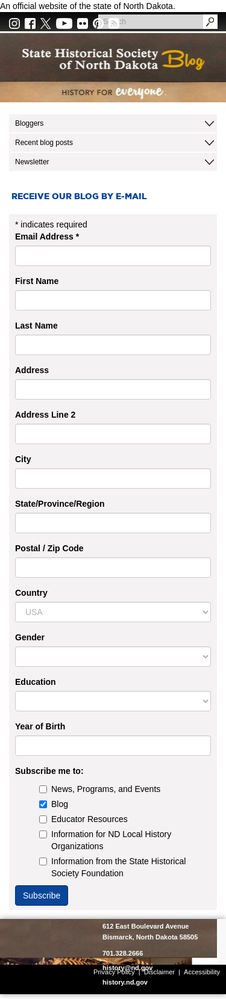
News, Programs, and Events (99, 789)
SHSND (50, 942)
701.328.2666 (122, 953)
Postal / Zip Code (49, 548)
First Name (36, 281)
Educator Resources (83, 819)
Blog (53, 804)
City (23, 459)
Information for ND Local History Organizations (105, 840)
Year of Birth (40, 726)
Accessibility (202, 972)
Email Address (47, 236)
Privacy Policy (113, 972)
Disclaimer (159, 972)
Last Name (36, 325)
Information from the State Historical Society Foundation (112, 867)
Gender (30, 637)
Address (32, 370)
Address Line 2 (45, 414)
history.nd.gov (125, 982)
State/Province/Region (60, 504)
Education (35, 682)
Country (31, 593)
